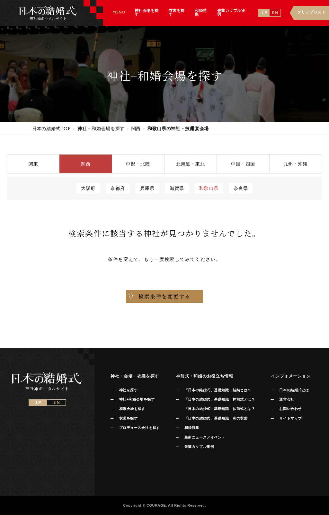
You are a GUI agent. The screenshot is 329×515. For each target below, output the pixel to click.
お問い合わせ (290, 409)
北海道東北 (190, 163)
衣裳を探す (128, 418)
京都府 (118, 188)
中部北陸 (138, 163)
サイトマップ (290, 418)
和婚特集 (191, 428)
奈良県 (241, 188)
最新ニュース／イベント (204, 437)
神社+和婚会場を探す (137, 399)
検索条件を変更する (159, 296)
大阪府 (88, 188)
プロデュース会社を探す (139, 428)
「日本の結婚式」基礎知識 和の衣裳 (215, 418)
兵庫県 (147, 188)
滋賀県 (177, 188)
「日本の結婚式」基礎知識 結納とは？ (217, 390)
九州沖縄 (295, 163)
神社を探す (128, 390)
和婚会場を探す (132, 409)
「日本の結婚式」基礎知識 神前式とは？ (219, 399)
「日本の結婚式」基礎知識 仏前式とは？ (219, 409)
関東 (33, 163)
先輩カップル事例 (199, 446)
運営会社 (286, 399)
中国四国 (243, 163)
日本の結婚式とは (294, 390)
